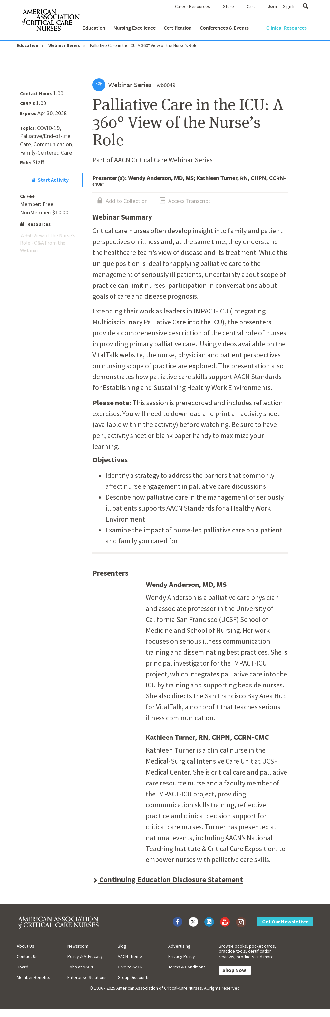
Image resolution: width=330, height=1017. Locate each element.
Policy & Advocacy (85, 956)
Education (93, 27)
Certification (178, 27)
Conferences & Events (224, 27)
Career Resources (192, 6)
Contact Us (27, 956)
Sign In (289, 6)
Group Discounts (134, 977)
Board (22, 967)
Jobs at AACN (80, 967)
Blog (122, 946)
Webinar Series (64, 45)
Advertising (179, 946)
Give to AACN (130, 967)
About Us (25, 946)
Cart (251, 6)
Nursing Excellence (134, 27)
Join (272, 6)
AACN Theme (130, 956)
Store (228, 6)
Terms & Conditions (187, 967)
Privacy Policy (181, 956)
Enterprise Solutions (87, 977)
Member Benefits (33, 977)
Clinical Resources (286, 27)
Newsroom (77, 946)
